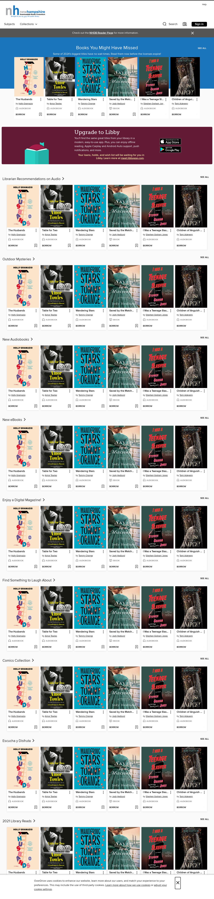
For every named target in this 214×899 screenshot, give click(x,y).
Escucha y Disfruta (19, 741)
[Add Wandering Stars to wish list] (103, 114)
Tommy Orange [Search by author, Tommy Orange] (88, 103)
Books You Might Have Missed (107, 48)
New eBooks (14, 420)
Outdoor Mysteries (19, 259)
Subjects (9, 24)
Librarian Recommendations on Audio (34, 179)
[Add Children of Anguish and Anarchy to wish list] (196, 114)
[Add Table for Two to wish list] (72, 114)
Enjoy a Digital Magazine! (24, 500)
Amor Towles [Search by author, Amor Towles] (56, 103)
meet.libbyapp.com (132, 158)
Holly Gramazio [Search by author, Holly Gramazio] (26, 103)
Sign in (199, 24)
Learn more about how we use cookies (127, 885)
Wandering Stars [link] (87, 99)
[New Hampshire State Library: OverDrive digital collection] (26, 11)
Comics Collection (19, 661)
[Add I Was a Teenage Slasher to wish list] (165, 114)
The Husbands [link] (24, 99)
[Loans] (185, 25)
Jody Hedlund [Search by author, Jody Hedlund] (118, 103)
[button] (169, 25)
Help (204, 4)
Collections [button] (28, 24)
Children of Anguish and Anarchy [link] (183, 99)
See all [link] (202, 48)
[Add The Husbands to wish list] (40, 114)
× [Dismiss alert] (192, 33)
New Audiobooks (18, 339)
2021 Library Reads (19, 821)
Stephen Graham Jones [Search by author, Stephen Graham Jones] (154, 103)
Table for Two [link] (54, 99)
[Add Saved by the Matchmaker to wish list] (134, 114)
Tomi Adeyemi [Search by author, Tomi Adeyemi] (181, 103)
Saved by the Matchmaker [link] (121, 99)
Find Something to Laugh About (29, 580)
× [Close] (178, 883)
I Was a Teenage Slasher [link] (152, 99)
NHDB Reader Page (101, 33)
